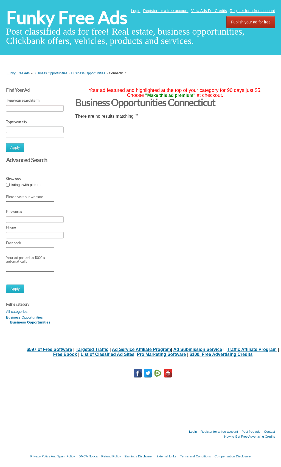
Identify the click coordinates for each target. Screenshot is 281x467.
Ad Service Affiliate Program (141, 349)
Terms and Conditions (195, 456)
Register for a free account (166, 11)
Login (135, 11)
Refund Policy (111, 456)
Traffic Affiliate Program (252, 349)
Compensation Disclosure (232, 456)
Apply (15, 147)
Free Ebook (65, 354)
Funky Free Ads (66, 18)
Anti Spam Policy (63, 456)
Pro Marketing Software (161, 354)
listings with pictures (27, 185)
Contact (269, 431)
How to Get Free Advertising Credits (249, 436)
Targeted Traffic (92, 349)
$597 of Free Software (49, 349)
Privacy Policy (40, 456)
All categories (16, 312)
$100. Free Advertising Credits (221, 354)
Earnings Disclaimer (139, 456)
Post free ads (250, 431)
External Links (166, 456)
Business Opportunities (24, 317)
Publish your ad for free (251, 22)
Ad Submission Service (197, 349)
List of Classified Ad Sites (107, 354)
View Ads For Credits (209, 11)
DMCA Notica (88, 456)
